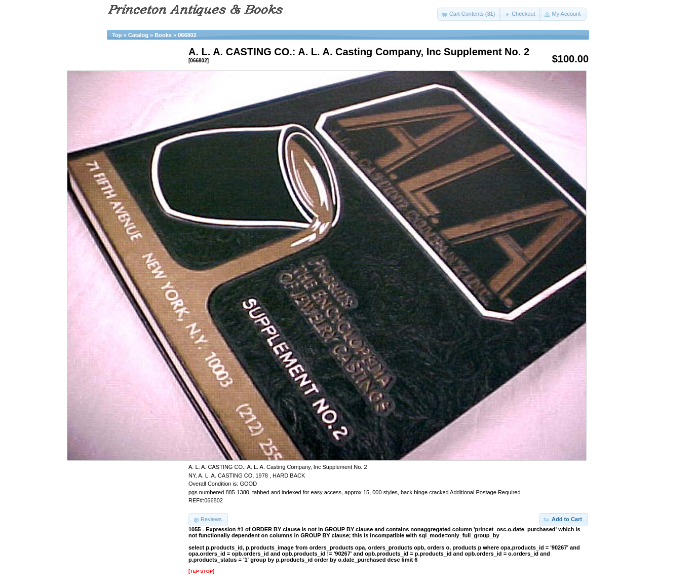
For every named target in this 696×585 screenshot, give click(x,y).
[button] (469, 14)
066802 (187, 35)
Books (163, 35)
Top (117, 35)
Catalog (138, 35)
